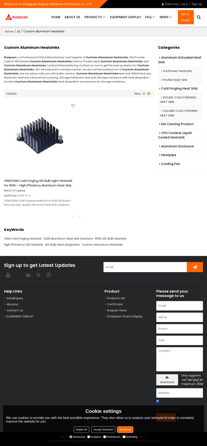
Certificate (115, 304)
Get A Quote (185, 17)
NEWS (164, 17)
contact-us (15, 310)
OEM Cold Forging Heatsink (22, 239)
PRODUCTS (93, 17)
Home (9, 32)
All (18, 32)
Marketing (130, 436)
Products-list (116, 298)
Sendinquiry (15, 298)
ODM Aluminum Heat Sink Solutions (68, 239)
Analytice (94, 436)
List (143, 94)
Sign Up (197, 4)
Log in (184, 4)
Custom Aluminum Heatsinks (102, 245)
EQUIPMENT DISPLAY (125, 17)
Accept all (125, 429)
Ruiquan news (117, 310)
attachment (167, 380)
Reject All (81, 429)
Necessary (77, 436)
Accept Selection (103, 429)
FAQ (148, 17)
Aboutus (12, 304)
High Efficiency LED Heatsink (23, 245)
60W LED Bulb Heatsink (110, 239)
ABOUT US (72, 17)
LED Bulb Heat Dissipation (62, 245)
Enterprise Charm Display (125, 316)
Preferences (112, 436)
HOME (55, 17)
